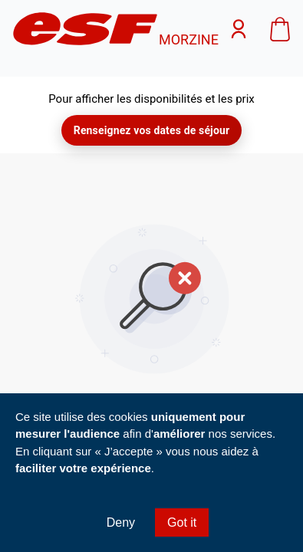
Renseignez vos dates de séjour (151, 130)
